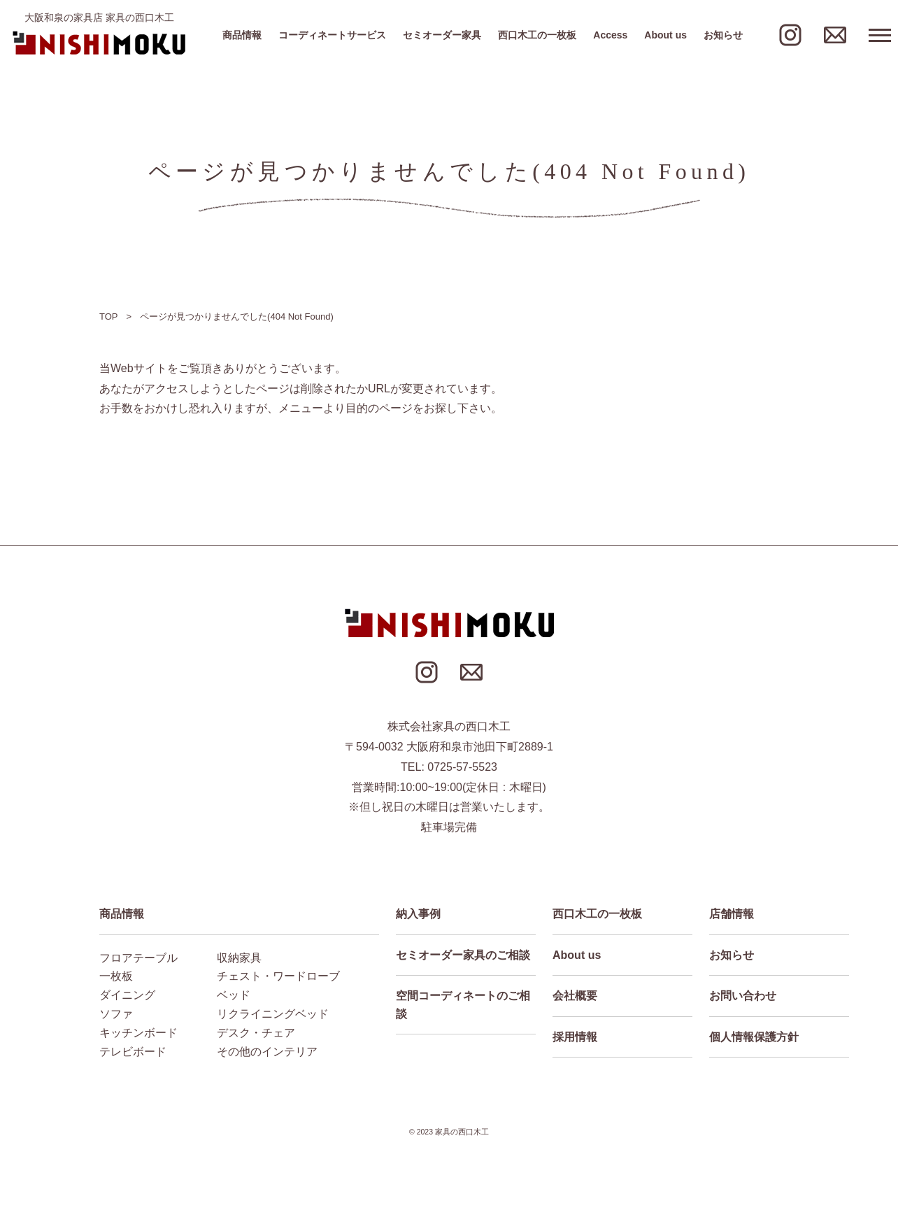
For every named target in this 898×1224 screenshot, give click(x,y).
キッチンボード (138, 1033)
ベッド (233, 995)
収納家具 (239, 958)
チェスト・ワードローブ (278, 976)
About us (665, 35)
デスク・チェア (256, 1033)
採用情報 (575, 1037)
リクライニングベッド (273, 1014)
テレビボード (132, 1052)
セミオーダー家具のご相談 (463, 955)
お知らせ (723, 35)
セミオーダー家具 (442, 35)
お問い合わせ (742, 996)
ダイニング (127, 995)
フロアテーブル (138, 958)
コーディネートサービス (332, 35)
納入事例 (418, 914)
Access (610, 35)
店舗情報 (731, 914)
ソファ (116, 1014)
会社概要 (575, 996)
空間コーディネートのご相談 (463, 1005)
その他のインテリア (267, 1052)
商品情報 (242, 35)
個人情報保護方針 (754, 1037)
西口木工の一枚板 (537, 35)
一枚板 (116, 976)
